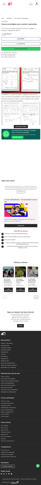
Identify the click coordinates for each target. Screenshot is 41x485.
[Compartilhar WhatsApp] (3, 55)
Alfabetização (4, 352)
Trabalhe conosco (6, 432)
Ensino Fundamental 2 (7, 410)
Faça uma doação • (6, 436)
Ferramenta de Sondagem (8, 378)
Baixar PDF (21, 43)
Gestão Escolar (5, 360)
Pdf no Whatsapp (20, 48)
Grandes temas (5, 345)
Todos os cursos (5, 401)
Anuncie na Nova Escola (7, 441)
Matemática (21, 191)
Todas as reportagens (7, 343)
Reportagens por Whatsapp (8, 367)
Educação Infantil (6, 350)
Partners (3, 438)
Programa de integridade (7, 452)
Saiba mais (20, 225)
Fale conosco (4, 427)
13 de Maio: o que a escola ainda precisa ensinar (14, 234)
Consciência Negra (6, 347)
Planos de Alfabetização (7, 383)
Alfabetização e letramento (8, 407)
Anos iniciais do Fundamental (14, 187)
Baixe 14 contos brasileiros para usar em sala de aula (15, 237)
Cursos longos (5, 416)
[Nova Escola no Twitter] (4, 473)
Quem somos (4, 430)
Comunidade (4, 425)
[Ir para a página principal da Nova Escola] (10, 4)
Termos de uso (5, 450)
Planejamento (4, 358)
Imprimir (20, 38)
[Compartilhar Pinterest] (13, 55)
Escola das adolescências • (8, 363)
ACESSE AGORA (17, 137)
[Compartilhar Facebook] (8, 55)
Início (2, 18)
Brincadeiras (4, 356)
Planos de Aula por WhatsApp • (9, 389)
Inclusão (3, 354)
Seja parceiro (4, 434)
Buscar (31, 4)
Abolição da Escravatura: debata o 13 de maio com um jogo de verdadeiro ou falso (19, 246)
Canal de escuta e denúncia (8, 456)
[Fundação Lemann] (15, 482)
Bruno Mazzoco (7, 33)
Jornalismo (9, 18)
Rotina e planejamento (7, 412)
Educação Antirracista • (7, 403)
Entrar (36, 4)
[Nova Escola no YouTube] (11, 473)
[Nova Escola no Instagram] (6, 473)
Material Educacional (6, 387)
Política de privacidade (7, 454)
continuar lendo (20, 126)
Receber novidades (7, 466)
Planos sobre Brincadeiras (8, 385)
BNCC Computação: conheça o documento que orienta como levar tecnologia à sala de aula (20, 243)
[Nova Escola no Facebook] (1, 473)
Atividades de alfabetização (8, 392)
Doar (20, 325)
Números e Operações (29, 187)
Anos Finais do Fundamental (21, 18)
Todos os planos (5, 376)
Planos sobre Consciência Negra (9, 381)
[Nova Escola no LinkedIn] (8, 473)
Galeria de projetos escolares (9, 365)
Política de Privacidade (8, 240)
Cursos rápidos (5, 414)
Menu (4, 4)
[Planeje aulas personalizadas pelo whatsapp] (38, 466)
